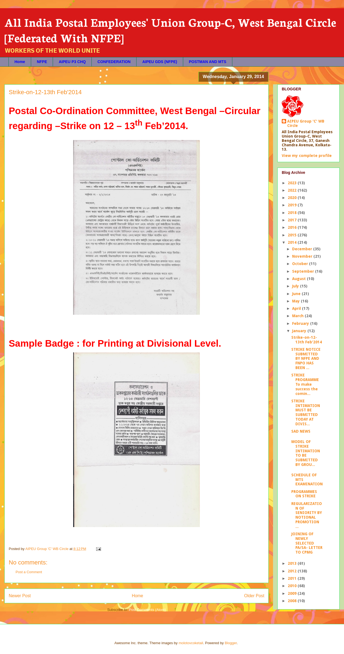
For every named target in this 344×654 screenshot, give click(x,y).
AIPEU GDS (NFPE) (159, 62)
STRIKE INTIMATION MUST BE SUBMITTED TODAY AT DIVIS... (305, 412)
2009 (293, 593)
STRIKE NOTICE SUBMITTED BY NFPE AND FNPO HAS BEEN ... (306, 358)
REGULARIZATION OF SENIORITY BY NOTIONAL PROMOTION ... (306, 515)
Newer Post (20, 595)
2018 (293, 212)
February (301, 323)
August (299, 279)
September (303, 271)
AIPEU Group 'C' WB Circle (305, 123)
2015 (293, 235)
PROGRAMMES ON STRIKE (304, 493)
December (302, 249)
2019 (293, 205)
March (298, 316)
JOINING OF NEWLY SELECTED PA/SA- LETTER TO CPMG (306, 543)
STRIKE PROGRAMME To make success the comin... (305, 384)
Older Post (254, 595)
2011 (293, 578)
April (297, 308)
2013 (293, 563)
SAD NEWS (300, 431)
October (300, 263)
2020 (293, 197)
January (299, 331)
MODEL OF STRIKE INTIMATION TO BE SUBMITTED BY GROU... (305, 453)
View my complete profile (307, 155)
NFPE (42, 62)
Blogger (231, 643)
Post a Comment (29, 572)
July (296, 286)
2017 (293, 220)
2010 (293, 586)
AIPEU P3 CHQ (72, 62)
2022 (293, 190)
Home (19, 62)
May (296, 301)
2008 (293, 601)
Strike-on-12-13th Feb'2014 (306, 339)
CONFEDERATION (114, 62)
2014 (293, 242)
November (302, 256)
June (297, 294)
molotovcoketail (191, 643)
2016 (293, 227)
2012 (293, 571)
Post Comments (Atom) (147, 610)
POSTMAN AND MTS (207, 62)
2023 (293, 183)
